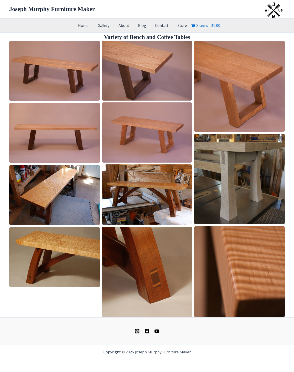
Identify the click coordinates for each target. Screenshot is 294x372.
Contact (159, 25)
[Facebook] (147, 331)
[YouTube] (156, 331)
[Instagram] (137, 331)
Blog (141, 25)
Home (87, 25)
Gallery (106, 25)
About (124, 25)
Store (178, 25)
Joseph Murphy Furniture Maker (52, 9)
